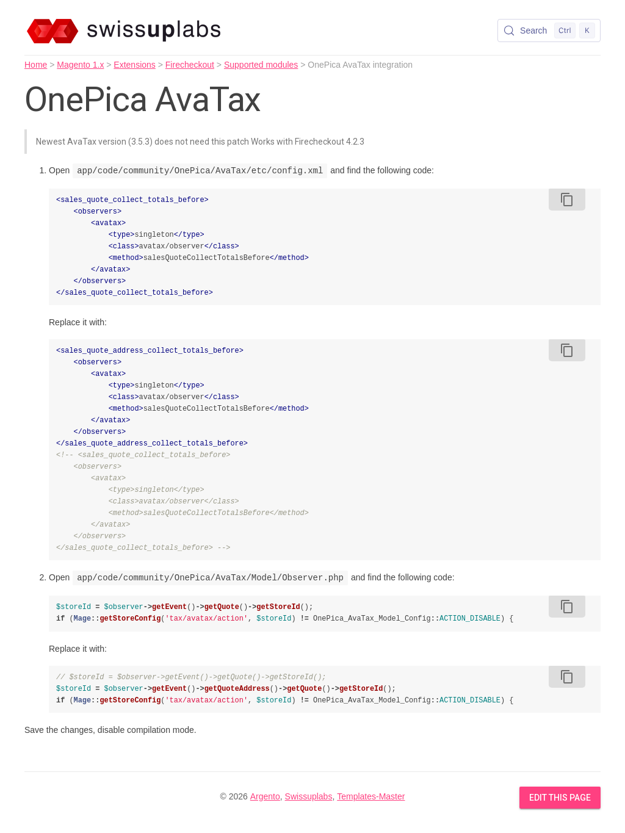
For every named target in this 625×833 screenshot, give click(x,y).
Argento (265, 796)
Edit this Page (560, 798)
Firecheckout (189, 65)
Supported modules (261, 65)
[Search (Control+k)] (549, 30)
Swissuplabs (309, 796)
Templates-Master (371, 796)
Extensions (134, 65)
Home (35, 65)
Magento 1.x (80, 65)
